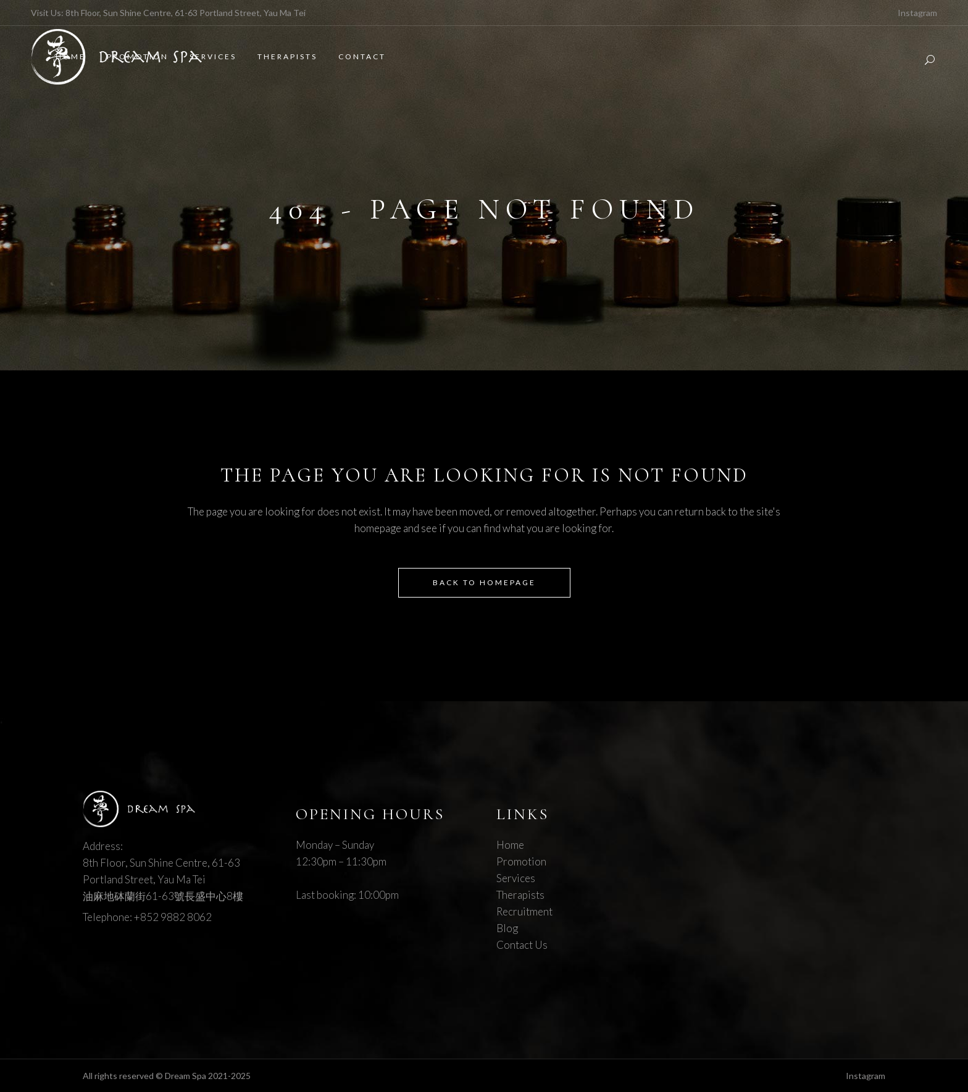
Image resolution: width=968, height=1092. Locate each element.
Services (515, 878)
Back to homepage (484, 582)
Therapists (520, 894)
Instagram (917, 12)
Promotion (521, 861)
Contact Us (522, 944)
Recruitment (524, 911)
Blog (507, 928)
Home (510, 844)
